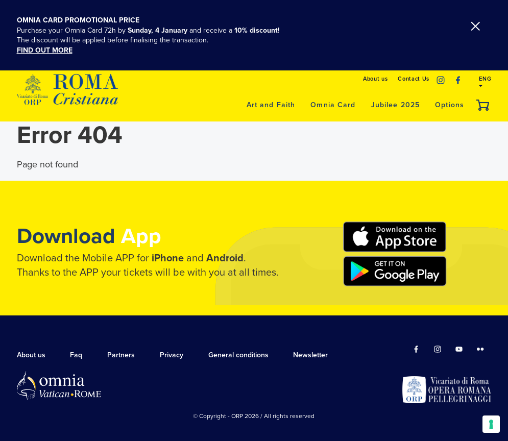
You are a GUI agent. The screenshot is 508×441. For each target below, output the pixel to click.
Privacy (171, 355)
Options (449, 105)
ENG (485, 82)
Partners (121, 355)
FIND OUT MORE (44, 50)
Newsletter (310, 355)
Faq (76, 355)
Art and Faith (271, 105)
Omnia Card (332, 105)
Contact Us (413, 79)
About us (375, 79)
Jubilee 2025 (395, 105)
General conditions (238, 355)
